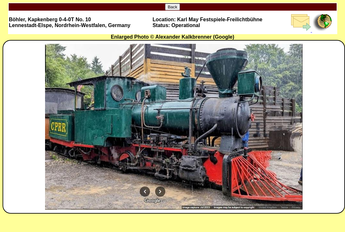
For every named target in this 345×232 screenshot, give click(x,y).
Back (172, 7)
